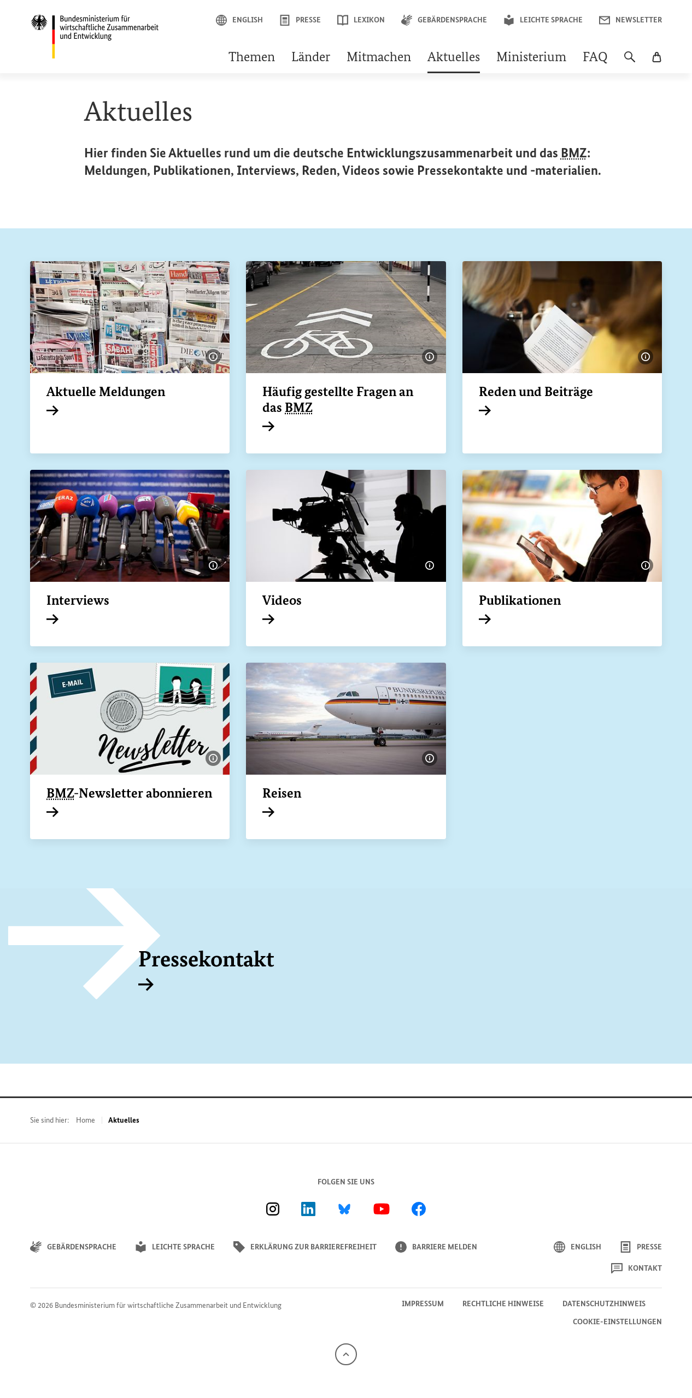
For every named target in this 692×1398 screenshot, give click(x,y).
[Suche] (629, 62)
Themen (251, 57)
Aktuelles (453, 57)
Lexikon (361, 20)
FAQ (595, 57)
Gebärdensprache (444, 20)
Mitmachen (379, 57)
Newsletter (630, 20)
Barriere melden (436, 1247)
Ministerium (531, 57)
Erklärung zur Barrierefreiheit (305, 1247)
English (239, 20)
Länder (310, 57)
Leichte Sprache (543, 20)
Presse (300, 20)
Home (85, 1120)
